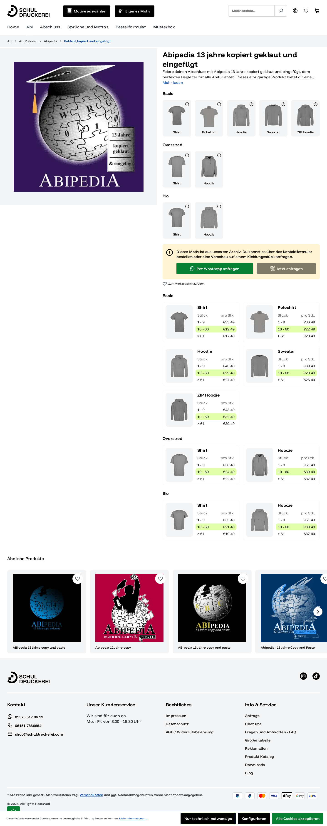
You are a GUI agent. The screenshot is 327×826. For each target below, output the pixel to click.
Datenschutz (177, 724)
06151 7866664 (24, 724)
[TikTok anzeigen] (316, 677)
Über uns (253, 724)
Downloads (255, 764)
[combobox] (251, 11)
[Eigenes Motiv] (134, 11)
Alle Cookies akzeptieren (298, 818)
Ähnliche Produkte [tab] (25, 558)
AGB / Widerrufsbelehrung (189, 732)
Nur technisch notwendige (208, 818)
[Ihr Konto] (295, 11)
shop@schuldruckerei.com (35, 733)
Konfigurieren (254, 818)
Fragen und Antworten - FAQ (270, 732)
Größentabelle (257, 740)
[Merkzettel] (306, 11)
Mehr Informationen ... (133, 818)
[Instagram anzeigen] (303, 677)
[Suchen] (280, 11)
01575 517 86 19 (25, 716)
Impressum (176, 715)
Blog (249, 773)
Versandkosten (91, 795)
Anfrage (252, 715)
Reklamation (256, 748)
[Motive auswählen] (86, 11)
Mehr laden (173, 82)
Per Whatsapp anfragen (214, 268)
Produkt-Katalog (259, 756)
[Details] (187, 104)
